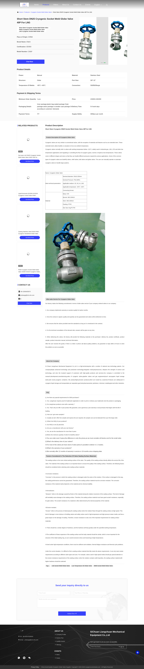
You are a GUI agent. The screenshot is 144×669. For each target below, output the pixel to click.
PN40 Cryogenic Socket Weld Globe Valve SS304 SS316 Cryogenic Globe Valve (29, 272)
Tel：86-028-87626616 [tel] (25, 636)
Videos (55, 5)
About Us (65, 5)
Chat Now (30, 62)
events (87, 5)
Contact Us (77, 5)
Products (46, 5)
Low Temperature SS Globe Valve (82, 566)
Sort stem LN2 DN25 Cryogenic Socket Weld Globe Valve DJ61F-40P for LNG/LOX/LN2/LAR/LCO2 (29, 157)
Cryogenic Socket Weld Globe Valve (41, 12)
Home (36, 5)
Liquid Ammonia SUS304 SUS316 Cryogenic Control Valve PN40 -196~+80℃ (28, 195)
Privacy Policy (35, 667)
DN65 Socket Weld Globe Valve (103, 566)
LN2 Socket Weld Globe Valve (61, 566)
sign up (121, 646)
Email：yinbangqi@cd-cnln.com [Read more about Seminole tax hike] (28, 640)
